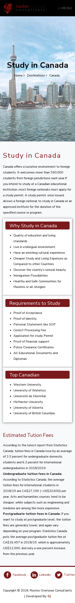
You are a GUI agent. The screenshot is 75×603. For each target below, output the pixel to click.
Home (19, 75)
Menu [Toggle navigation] (65, 8)
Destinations (37, 75)
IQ (49, 596)
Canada (54, 75)
